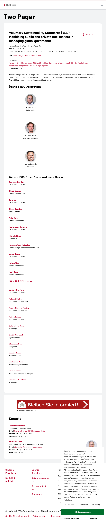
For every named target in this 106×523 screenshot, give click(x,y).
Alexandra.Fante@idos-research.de (28, 447)
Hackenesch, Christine (18, 227)
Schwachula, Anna (16, 326)
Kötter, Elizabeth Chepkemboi (20, 281)
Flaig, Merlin (13, 218)
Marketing (95, 504)
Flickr (61, 503)
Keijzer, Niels (14, 263)
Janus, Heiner (14, 254)
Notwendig (70, 504)
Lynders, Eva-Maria (16, 290)
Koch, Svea (13, 272)
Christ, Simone (15, 191)
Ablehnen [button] (93, 518)
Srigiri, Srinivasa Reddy (18, 335)
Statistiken (83, 504)
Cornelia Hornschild (17, 425)
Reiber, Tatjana (15, 317)
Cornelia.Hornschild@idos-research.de (29, 431)
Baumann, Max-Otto (17, 182)
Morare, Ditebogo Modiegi (19, 308)
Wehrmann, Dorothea (17, 380)
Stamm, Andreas (15, 344)
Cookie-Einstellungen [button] (17, 516)
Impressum (58, 516)
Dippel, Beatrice (15, 209)
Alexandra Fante (15, 442)
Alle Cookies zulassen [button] (83, 512)
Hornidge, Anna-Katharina (19, 245)
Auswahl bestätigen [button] (71, 518)
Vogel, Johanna (15, 353)
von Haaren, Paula (16, 362)
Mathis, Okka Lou (15, 299)
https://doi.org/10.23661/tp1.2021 (27, 56)
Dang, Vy (12, 200)
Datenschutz (40, 516)
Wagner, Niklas (15, 371)
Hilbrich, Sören (15, 236)
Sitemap (37, 494)
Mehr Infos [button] (68, 500)
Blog (60, 498)
